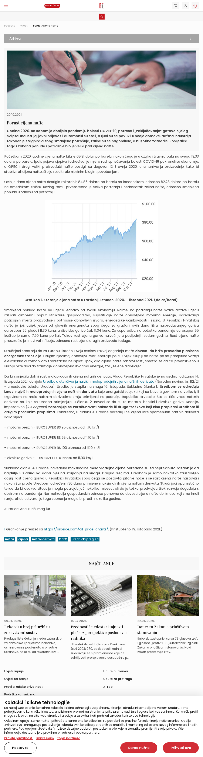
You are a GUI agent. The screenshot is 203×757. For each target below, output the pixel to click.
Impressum (45, 738)
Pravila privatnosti (18, 738)
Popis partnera (68, 738)
